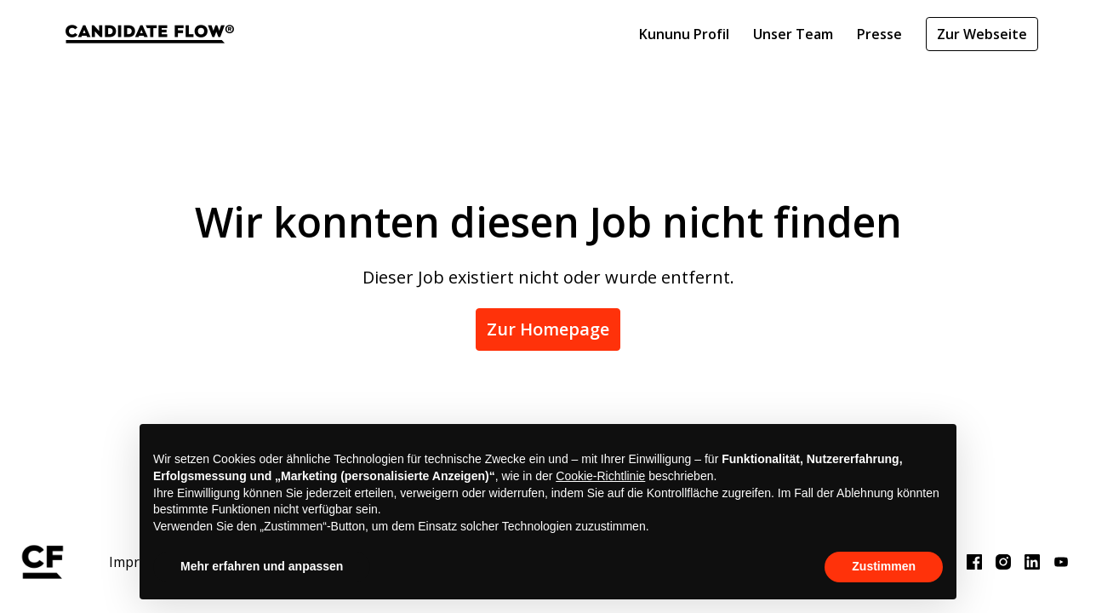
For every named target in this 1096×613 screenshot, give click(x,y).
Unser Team (793, 34)
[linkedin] (1032, 561)
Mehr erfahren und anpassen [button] (261, 566)
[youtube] (1061, 561)
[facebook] (974, 561)
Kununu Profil (684, 34)
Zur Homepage (548, 329)
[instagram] (1003, 561)
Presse (879, 34)
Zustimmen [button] (884, 566)
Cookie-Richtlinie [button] (600, 476)
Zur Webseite (982, 34)
